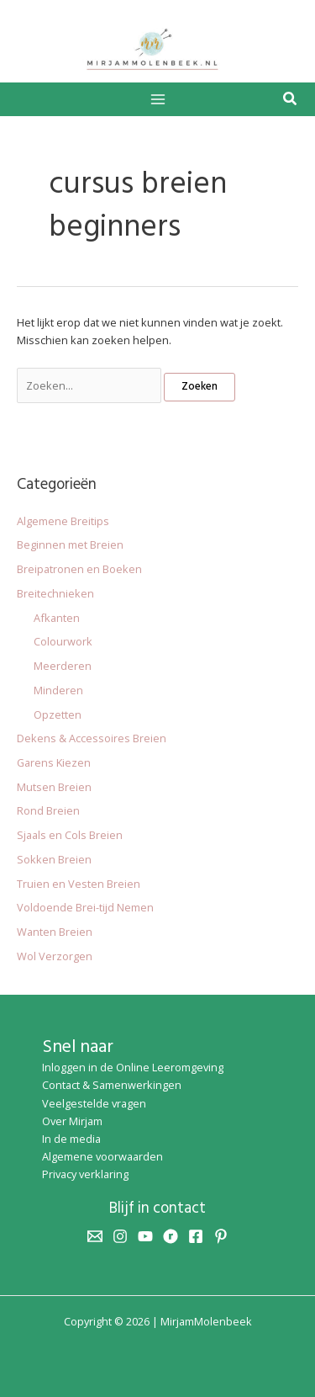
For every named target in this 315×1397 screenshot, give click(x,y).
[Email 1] (94, 1236)
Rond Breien (48, 810)
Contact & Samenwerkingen (111, 1084)
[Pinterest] (220, 1236)
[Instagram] (120, 1236)
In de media (71, 1138)
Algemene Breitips (63, 521)
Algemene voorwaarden (102, 1156)
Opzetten (57, 714)
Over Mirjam (72, 1121)
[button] (290, 100)
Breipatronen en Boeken (79, 568)
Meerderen (63, 665)
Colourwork (63, 641)
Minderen (58, 690)
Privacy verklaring (85, 1174)
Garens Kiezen (54, 762)
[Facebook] (195, 1236)
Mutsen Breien (54, 786)
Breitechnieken (55, 593)
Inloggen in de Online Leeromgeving (132, 1067)
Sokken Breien (54, 859)
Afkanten (57, 617)
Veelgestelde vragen (94, 1103)
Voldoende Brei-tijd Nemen (85, 907)
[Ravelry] (170, 1236)
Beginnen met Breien (70, 544)
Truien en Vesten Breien (78, 883)
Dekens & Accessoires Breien (91, 738)
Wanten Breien (54, 931)
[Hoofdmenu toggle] (157, 98)
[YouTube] (145, 1236)
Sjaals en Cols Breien (70, 834)
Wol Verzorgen (54, 956)
